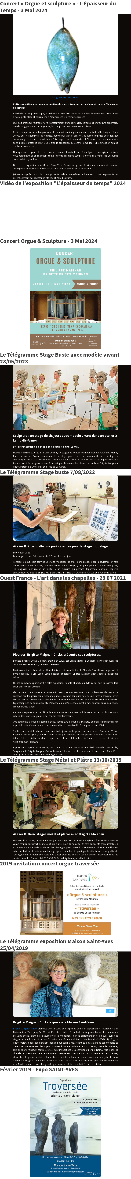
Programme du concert (65, 97)
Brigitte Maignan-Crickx (25, 1028)
